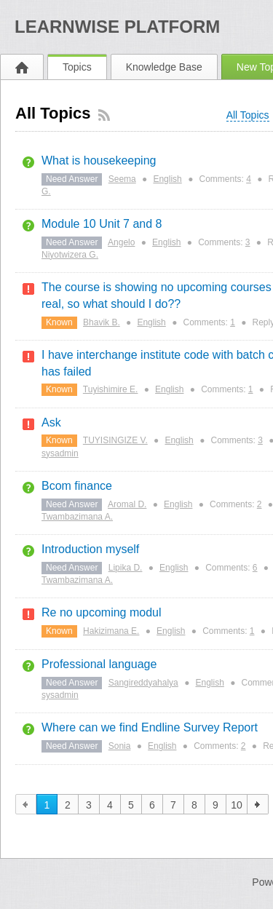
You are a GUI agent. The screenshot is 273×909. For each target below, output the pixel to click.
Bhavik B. (101, 322)
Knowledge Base (164, 67)
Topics (77, 67)
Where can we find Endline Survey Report (149, 727)
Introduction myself (90, 549)
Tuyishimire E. (110, 389)
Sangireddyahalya (143, 683)
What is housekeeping (98, 160)
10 (236, 805)
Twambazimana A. (77, 517)
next (258, 804)
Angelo (121, 242)
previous (25, 804)
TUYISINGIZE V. (115, 440)
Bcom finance (76, 486)
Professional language (99, 664)
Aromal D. (127, 504)
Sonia (119, 746)
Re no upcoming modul (101, 612)
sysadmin (60, 453)
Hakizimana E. (111, 631)
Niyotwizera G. (69, 255)
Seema (122, 179)
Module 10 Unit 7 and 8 (101, 224)
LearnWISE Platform (117, 26)
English (167, 179)
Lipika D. (125, 568)
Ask (51, 422)
